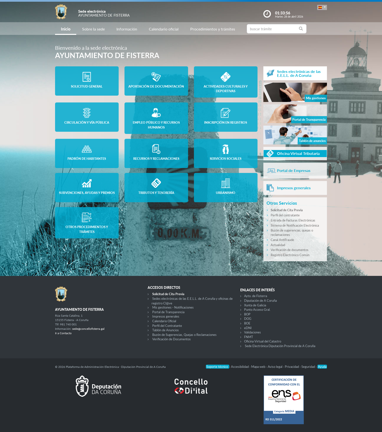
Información (126, 29)
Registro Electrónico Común (290, 255)
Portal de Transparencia (168, 312)
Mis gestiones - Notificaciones (173, 307)
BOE (247, 323)
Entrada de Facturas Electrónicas (293, 220)
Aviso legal (275, 367)
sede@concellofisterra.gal (88, 329)
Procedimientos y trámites (212, 29)
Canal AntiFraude (282, 240)
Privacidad (292, 367)
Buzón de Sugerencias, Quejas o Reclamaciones (184, 335)
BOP (247, 314)
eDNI (248, 328)
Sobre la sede (93, 29)
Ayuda (322, 367)
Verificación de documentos (289, 250)
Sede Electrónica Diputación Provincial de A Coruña (280, 346)
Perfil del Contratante (167, 326)
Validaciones (252, 332)
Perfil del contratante (285, 215)
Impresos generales (165, 316)
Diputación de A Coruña (260, 300)
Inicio (65, 29)
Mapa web (258, 367)
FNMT (248, 337)
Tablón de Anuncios (165, 330)
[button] (322, 7)
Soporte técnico (217, 367)
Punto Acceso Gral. (257, 309)
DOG (247, 319)
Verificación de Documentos (171, 339)
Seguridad (308, 367)
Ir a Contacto (63, 333)
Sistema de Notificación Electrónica (295, 225)
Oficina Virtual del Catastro (262, 341)
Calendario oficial (164, 29)
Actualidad (278, 245)
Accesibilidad (240, 367)
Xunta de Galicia (255, 305)
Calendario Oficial (164, 321)
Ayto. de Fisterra (255, 296)
